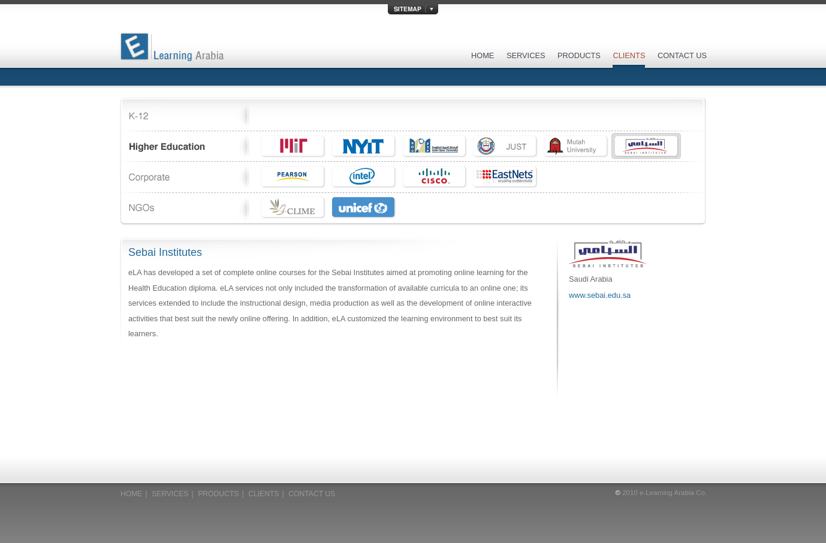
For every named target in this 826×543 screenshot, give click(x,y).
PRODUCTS (579, 55)
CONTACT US (682, 55)
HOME (482, 55)
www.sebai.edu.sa (600, 295)
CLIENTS (629, 55)
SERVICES (526, 55)
